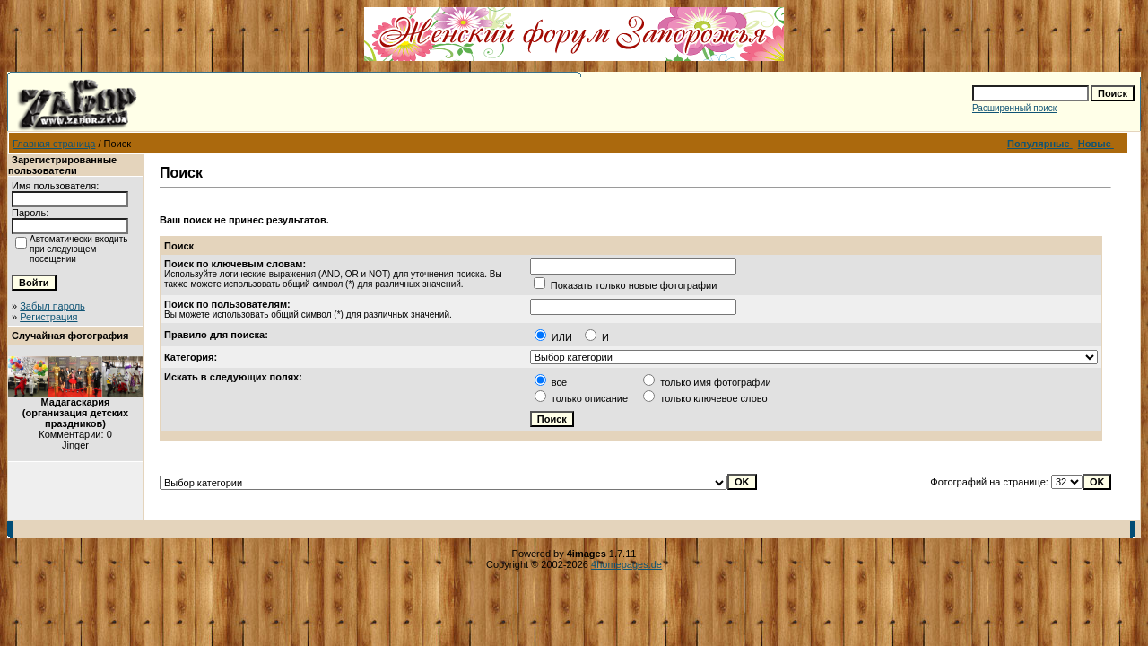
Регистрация (48, 316)
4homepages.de (626, 564)
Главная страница (54, 143)
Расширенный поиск (1014, 108)
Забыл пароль (52, 306)
